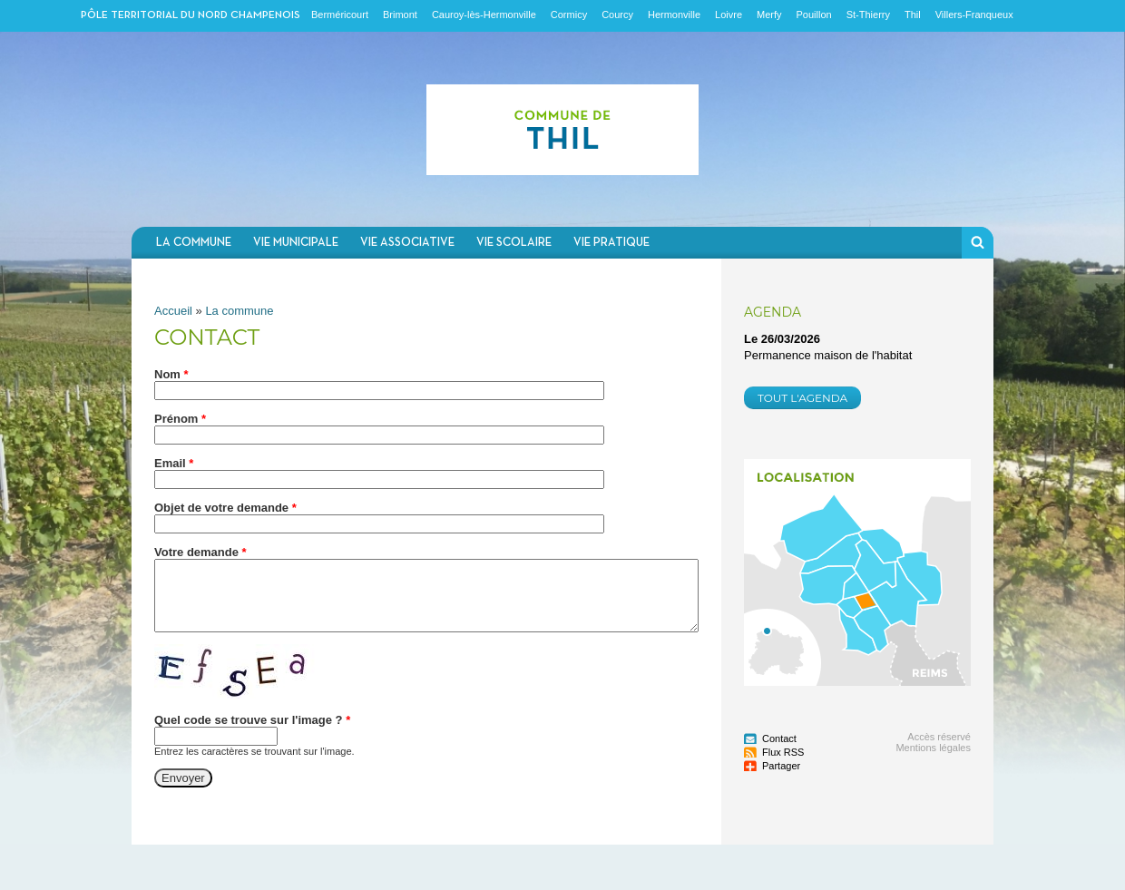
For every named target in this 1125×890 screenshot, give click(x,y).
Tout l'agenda (802, 398)
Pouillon (814, 14)
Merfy (769, 14)
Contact (779, 738)
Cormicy (569, 14)
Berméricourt (339, 14)
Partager (781, 765)
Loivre (728, 14)
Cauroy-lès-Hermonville (484, 14)
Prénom (180, 418)
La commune (193, 243)
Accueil (173, 311)
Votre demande (200, 552)
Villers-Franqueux (974, 14)
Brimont (400, 14)
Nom (171, 374)
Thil (913, 14)
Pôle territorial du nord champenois (190, 15)
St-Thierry (868, 14)
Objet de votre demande (225, 507)
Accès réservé (939, 736)
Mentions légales (933, 747)
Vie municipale (295, 243)
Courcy (617, 14)
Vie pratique (611, 243)
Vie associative (407, 243)
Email (173, 463)
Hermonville (674, 14)
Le (782, 339)
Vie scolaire (514, 243)
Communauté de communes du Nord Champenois (562, 129)
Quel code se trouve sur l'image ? (252, 720)
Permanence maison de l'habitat (828, 355)
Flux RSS (783, 752)
